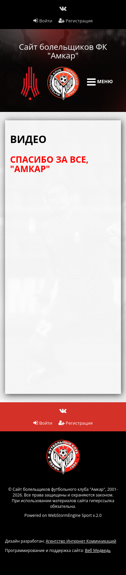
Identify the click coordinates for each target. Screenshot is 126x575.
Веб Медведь (98, 550)
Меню (100, 82)
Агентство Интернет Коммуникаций (81, 541)
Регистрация (75, 21)
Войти (42, 21)
